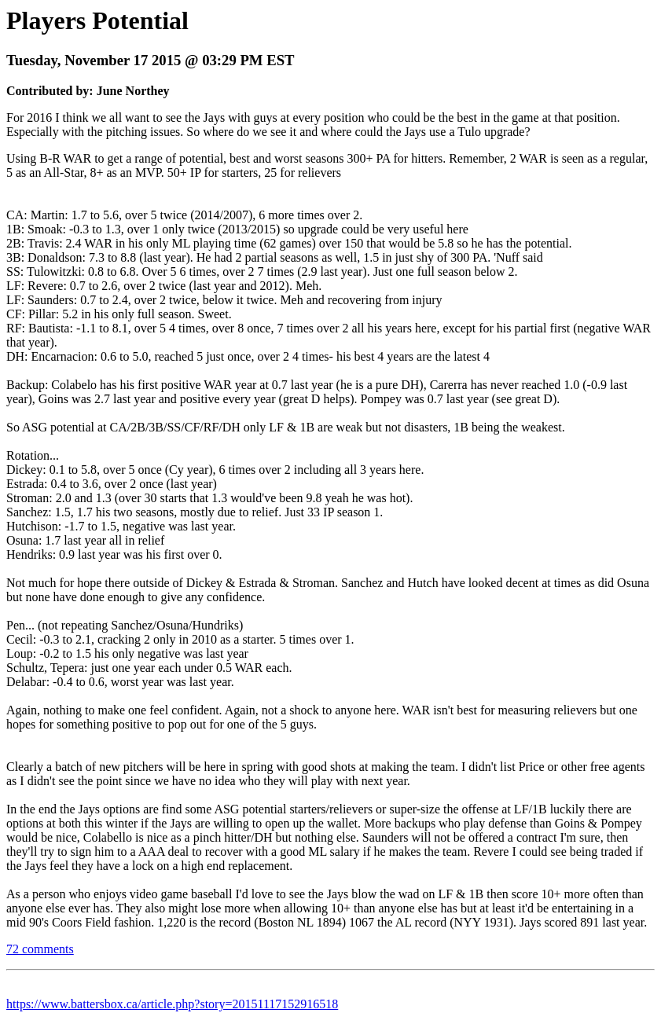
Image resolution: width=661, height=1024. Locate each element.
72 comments (40, 949)
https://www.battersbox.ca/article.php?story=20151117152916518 (172, 1004)
